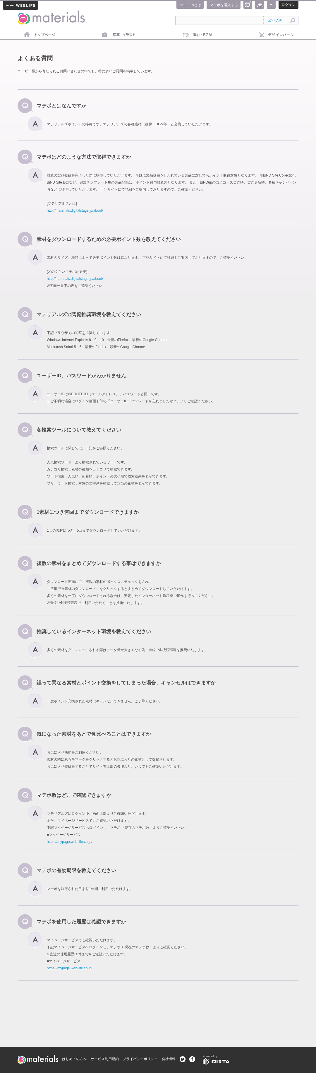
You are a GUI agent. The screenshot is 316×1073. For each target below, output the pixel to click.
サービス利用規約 (105, 1059)
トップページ (39, 35)
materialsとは (190, 5)
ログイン (288, 5)
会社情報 (169, 1059)
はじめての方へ (74, 1059)
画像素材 (118, 35)
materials (24, 14)
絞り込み (275, 20)
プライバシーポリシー (140, 1059)
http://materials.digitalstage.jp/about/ (75, 210)
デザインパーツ (276, 35)
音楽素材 (197, 35)
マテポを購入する (224, 5)
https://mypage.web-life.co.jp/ (69, 842)
